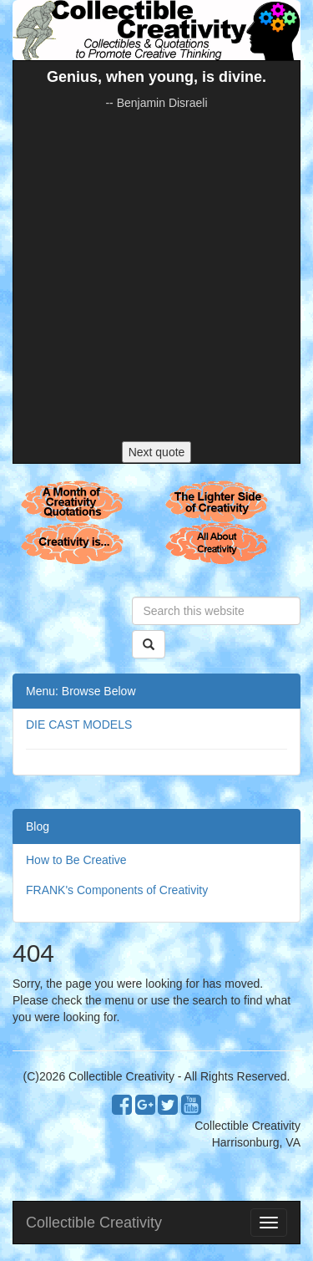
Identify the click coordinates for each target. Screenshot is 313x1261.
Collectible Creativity (94, 1222)
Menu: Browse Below (81, 691)
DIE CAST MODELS (79, 724)
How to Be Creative (76, 860)
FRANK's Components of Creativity (117, 890)
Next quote (157, 452)
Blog (37, 826)
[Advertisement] (156, 276)
